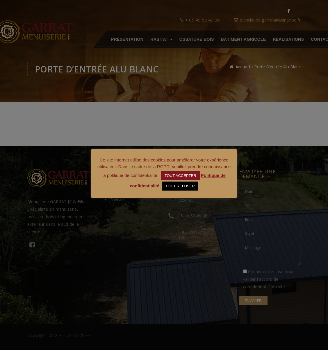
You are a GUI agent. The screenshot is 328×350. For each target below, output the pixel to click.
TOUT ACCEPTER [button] (180, 175)
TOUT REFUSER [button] (180, 186)
